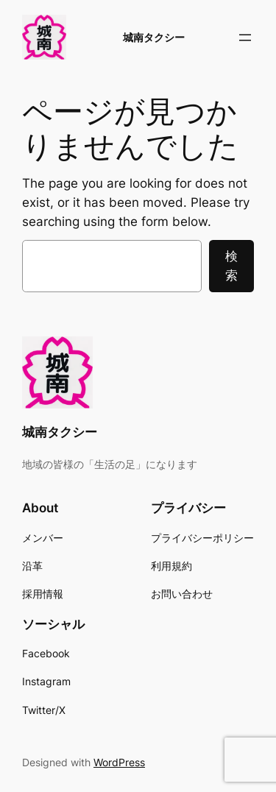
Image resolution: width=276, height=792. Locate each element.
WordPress (119, 762)
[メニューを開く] (245, 37)
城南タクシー (154, 37)
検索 (231, 266)
